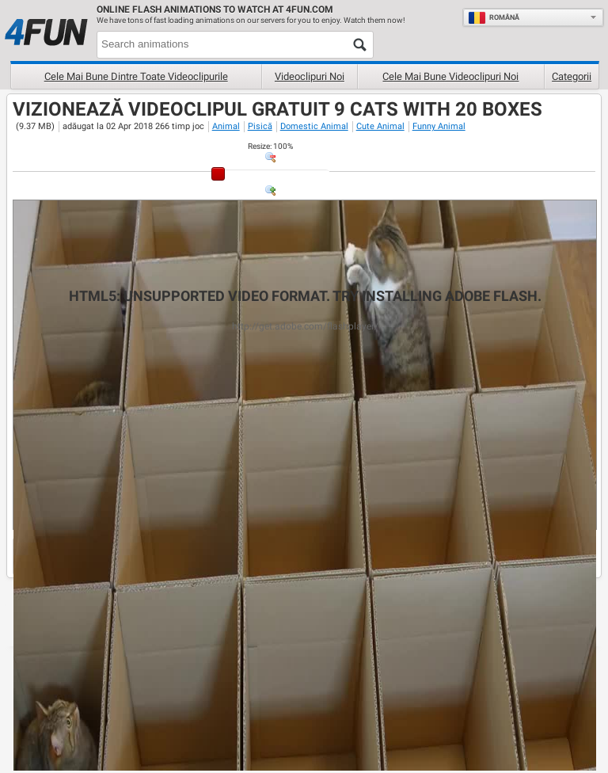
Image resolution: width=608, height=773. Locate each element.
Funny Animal (439, 126)
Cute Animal (380, 126)
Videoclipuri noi (309, 76)
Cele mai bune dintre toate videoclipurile (136, 76)
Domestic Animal (314, 126)
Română (493, 17)
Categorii (571, 76)
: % (270, 146)
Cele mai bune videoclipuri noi (450, 76)
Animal (226, 126)
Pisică (260, 126)
